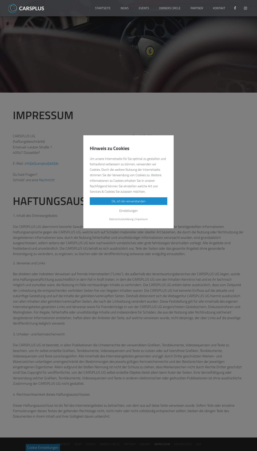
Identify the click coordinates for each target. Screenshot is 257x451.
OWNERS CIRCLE (170, 8)
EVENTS (144, 8)
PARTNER (197, 8)
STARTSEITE (103, 8)
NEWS (125, 8)
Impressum (141, 219)
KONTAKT (219, 8)
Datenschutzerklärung (121, 219)
